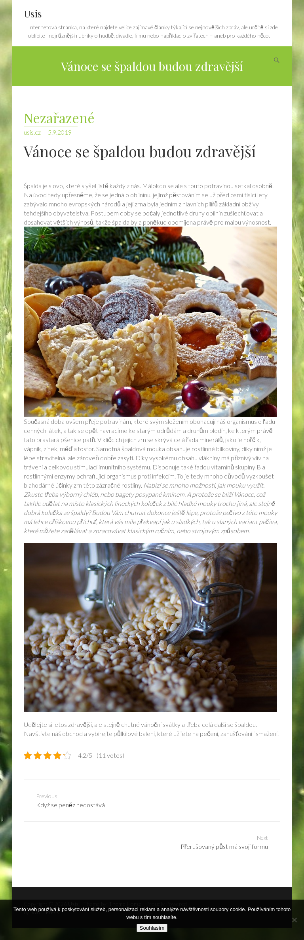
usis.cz (32, 132)
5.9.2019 (60, 132)
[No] (294, 920)
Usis (33, 13)
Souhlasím (152, 928)
